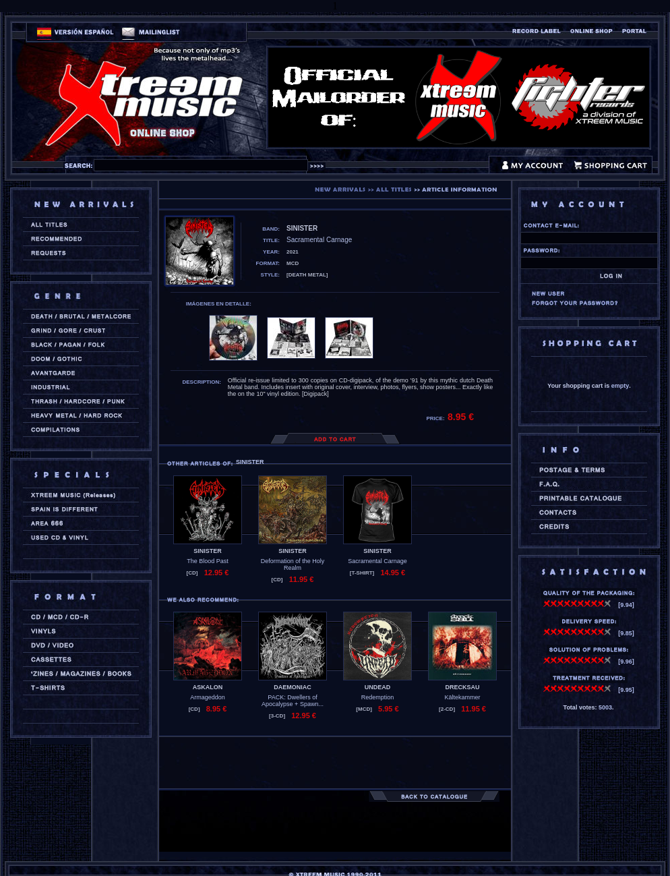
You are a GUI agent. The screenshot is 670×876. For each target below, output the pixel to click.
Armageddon (207, 697)
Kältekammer (462, 697)
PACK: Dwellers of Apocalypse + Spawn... (293, 700)
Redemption (377, 697)
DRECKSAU (462, 687)
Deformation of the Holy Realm (293, 564)
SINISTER (207, 551)
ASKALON (208, 687)
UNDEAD (378, 687)
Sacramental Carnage (377, 561)
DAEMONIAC (292, 687)
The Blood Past (208, 561)
